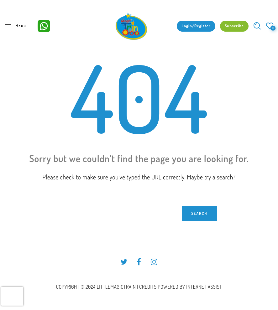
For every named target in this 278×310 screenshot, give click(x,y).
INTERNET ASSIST (204, 287)
